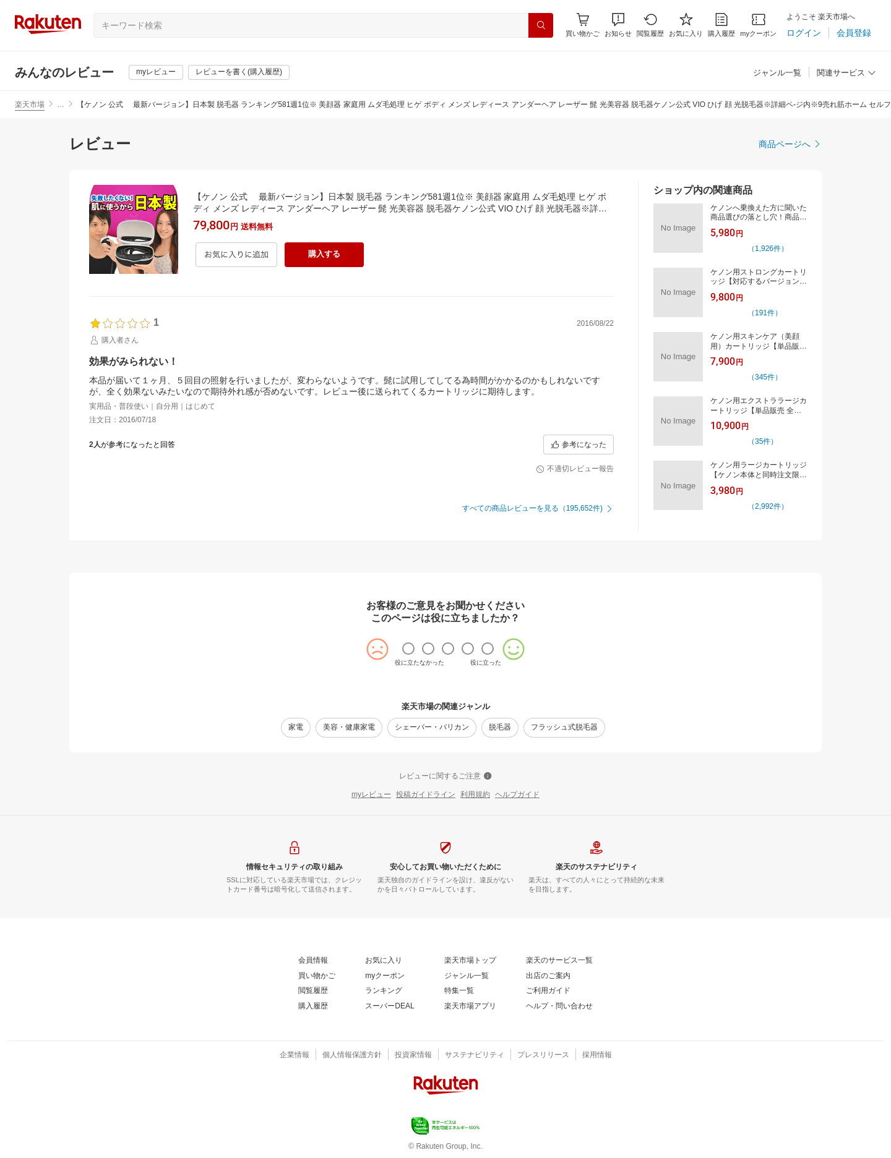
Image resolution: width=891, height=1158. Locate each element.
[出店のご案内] (548, 976)
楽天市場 (30, 104)
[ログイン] (803, 32)
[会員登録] (854, 32)
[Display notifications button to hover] (583, 25)
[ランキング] (383, 991)
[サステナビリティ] (474, 1055)
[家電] (296, 728)
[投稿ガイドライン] (425, 795)
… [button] (60, 104)
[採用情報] (597, 1055)
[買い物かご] (316, 976)
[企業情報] (294, 1055)
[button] (618, 25)
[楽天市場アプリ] (470, 1006)
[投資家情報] (413, 1055)
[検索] (540, 25)
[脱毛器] (500, 728)
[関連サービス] (846, 73)
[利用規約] (475, 795)
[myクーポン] (758, 25)
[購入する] (324, 254)
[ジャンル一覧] (777, 73)
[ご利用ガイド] (548, 991)
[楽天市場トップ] (470, 961)
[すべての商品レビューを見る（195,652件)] (538, 509)
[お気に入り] (686, 25)
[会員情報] (313, 961)
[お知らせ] (618, 25)
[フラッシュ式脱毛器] (564, 728)
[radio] (408, 648)
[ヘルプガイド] (517, 795)
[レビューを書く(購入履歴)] (239, 72)
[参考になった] (578, 444)
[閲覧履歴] (650, 25)
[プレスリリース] (543, 1055)
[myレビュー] (156, 72)
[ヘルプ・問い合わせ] (559, 1006)
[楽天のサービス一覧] (559, 961)
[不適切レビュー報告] (575, 469)
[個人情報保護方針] (352, 1055)
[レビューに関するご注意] (445, 776)
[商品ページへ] (790, 144)
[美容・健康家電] (349, 728)
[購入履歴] (721, 25)
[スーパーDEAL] (389, 1006)
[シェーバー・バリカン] (431, 728)
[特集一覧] (459, 991)
